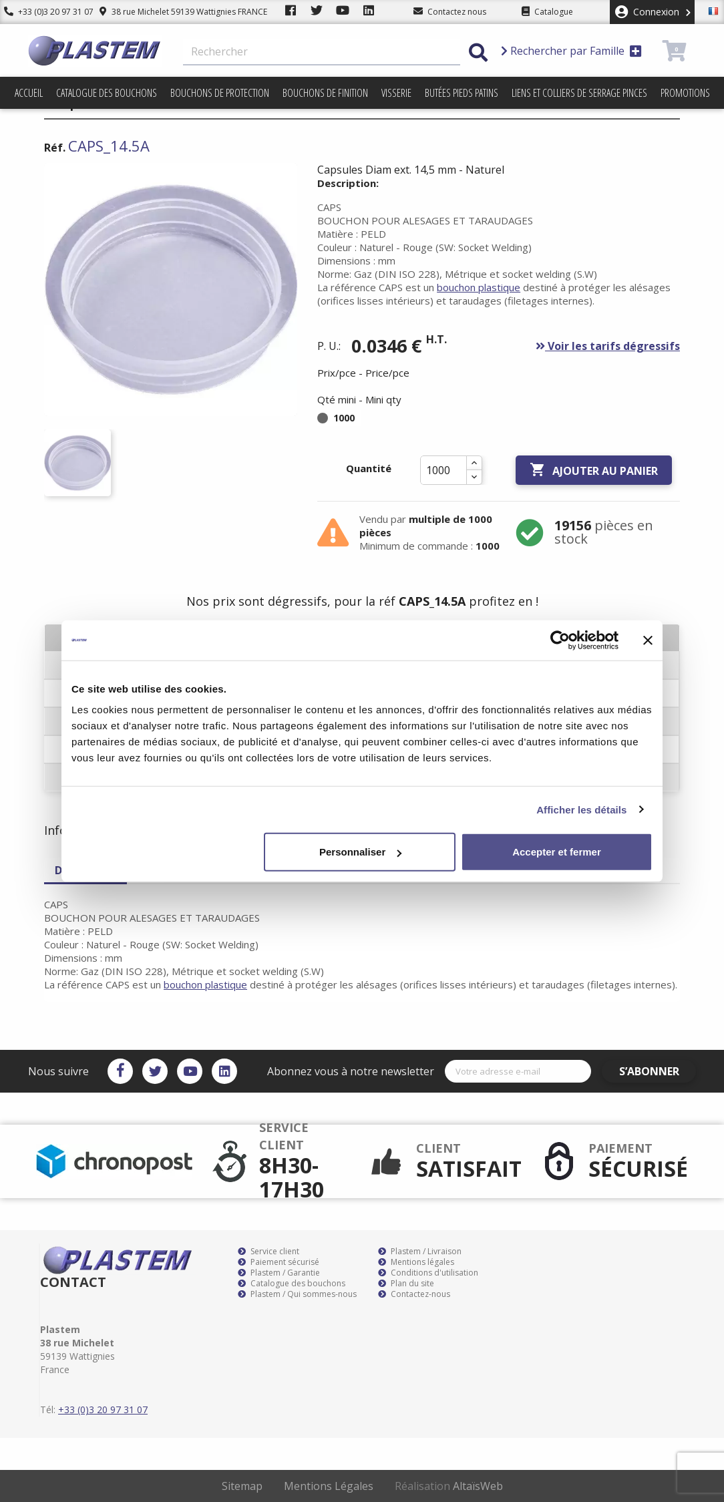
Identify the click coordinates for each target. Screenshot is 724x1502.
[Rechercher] (321, 52)
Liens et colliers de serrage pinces (579, 92)
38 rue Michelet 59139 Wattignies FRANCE (175, 11)
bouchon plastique (478, 287)
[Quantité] (443, 470)
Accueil (29, 92)
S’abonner (657, 1071)
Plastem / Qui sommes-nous (297, 1294)
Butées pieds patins (461, 92)
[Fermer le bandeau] (648, 639)
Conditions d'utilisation (428, 1273)
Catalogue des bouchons (106, 92)
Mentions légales (416, 1262)
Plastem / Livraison (420, 1251)
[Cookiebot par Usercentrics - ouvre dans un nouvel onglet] (560, 640)
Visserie (396, 92)
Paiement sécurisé (278, 1262)
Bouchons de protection (219, 92)
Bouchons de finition (325, 92)
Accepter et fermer (556, 852)
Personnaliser (360, 852)
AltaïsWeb (478, 1486)
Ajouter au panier (594, 470)
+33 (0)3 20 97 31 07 (44, 11)
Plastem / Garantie (279, 1273)
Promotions (685, 92)
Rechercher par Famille (571, 50)
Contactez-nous (414, 1294)
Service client (268, 1251)
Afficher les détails (581, 809)
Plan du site (406, 1283)
